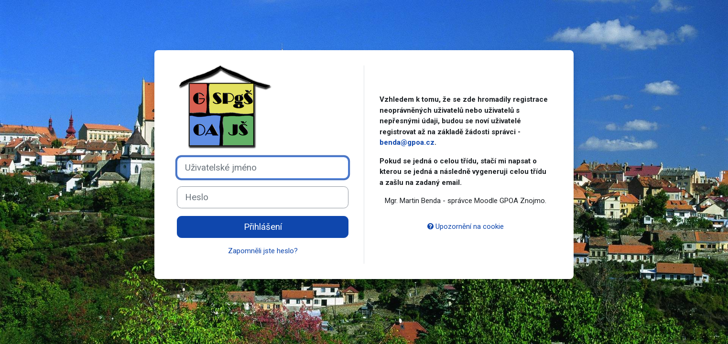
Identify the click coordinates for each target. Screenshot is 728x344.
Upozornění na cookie (465, 226)
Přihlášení (263, 227)
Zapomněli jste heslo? (263, 251)
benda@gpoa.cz (407, 142)
